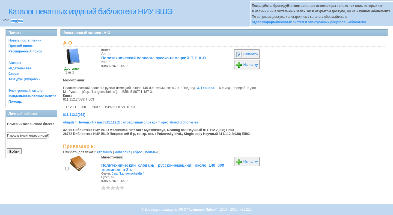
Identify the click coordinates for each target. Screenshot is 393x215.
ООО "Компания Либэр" (198, 209)
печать (150, 152)
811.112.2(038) (74, 115)
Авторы (14, 63)
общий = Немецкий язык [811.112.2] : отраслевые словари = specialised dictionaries (130, 122)
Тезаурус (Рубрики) (24, 79)
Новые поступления (24, 40)
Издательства (19, 68)
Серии (13, 74)
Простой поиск (20, 46)
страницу (104, 152)
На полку (247, 65)
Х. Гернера (205, 88)
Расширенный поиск (25, 51)
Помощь (15, 102)
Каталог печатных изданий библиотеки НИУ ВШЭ (90, 11)
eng (14, 21)
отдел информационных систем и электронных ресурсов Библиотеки (309, 22)
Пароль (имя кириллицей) (28, 135)
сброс (137, 152)
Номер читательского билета (30, 124)
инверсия (122, 152)
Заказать (247, 54)
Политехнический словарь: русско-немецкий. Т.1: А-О (153, 58)
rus (20, 21)
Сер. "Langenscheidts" (128, 173)
